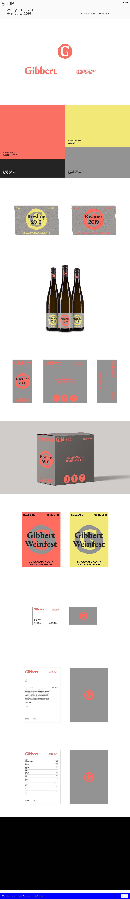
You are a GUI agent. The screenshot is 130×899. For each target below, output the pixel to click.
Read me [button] (40, 896)
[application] (65, 853)
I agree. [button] (124, 896)
